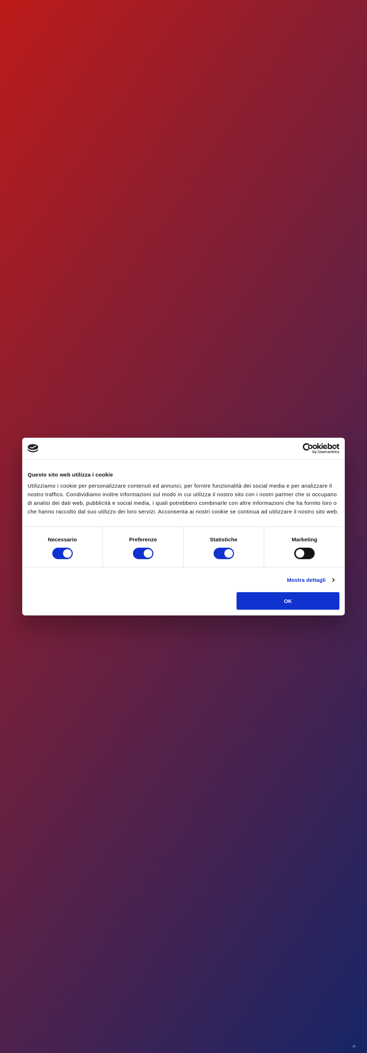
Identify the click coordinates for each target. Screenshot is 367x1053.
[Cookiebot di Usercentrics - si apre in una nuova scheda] (308, 448)
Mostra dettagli (306, 579)
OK (288, 601)
